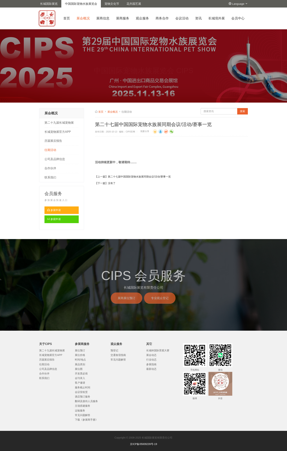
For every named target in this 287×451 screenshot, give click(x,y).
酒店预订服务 (82, 396)
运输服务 (80, 410)
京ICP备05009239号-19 (143, 444)
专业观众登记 (160, 302)
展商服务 (122, 18)
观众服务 (142, 18)
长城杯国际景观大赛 (157, 350)
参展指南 (151, 364)
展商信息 (102, 18)
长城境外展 (216, 18)
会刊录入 (80, 378)
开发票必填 (81, 373)
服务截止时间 (82, 387)
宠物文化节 (112, 3)
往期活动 (50, 149)
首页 (66, 18)
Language (240, 3)
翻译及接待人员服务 (86, 401)
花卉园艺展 (133, 3)
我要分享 (144, 131)
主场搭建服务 (82, 405)
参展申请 (54, 210)
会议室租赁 (81, 392)
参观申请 (54, 219)
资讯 (198, 18)
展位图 (79, 368)
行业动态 (151, 359)
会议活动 (182, 18)
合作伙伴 (50, 168)
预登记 (114, 350)
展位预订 (80, 350)
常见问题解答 (82, 415)
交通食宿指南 (118, 355)
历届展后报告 (53, 140)
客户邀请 (80, 382)
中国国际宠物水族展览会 (81, 3)
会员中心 (238, 18)
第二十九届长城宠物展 (59, 122)
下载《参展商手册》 (86, 419)
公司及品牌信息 (54, 159)
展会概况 (83, 18)
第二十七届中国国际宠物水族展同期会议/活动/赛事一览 (139, 176)
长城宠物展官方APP (57, 131)
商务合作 (162, 18)
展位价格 (80, 355)
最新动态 (151, 368)
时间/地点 (80, 359)
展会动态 (151, 355)
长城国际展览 (49, 3)
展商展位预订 (126, 302)
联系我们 (50, 177)
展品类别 (80, 364)
